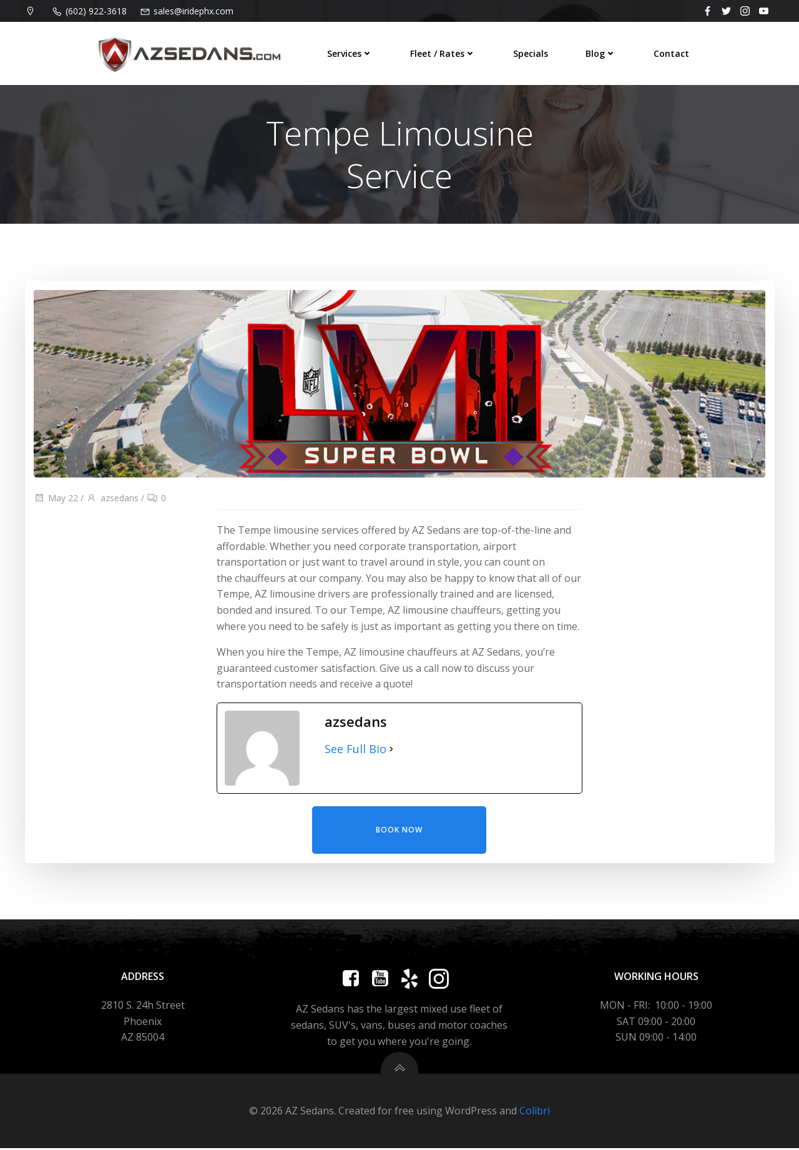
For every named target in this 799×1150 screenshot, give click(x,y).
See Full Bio (355, 750)
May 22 (56, 500)
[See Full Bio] (391, 750)
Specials (529, 53)
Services (349, 53)
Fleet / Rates (442, 53)
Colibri (534, 1112)
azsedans (112, 500)
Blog (600, 53)
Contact (671, 53)
